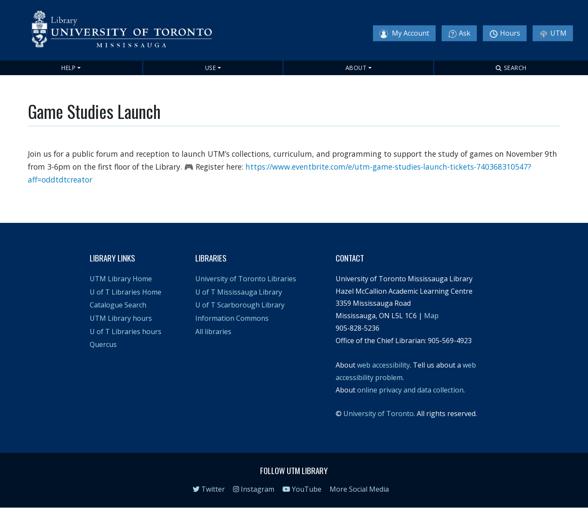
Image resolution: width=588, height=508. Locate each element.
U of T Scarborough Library (240, 305)
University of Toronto (378, 413)
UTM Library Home (121, 278)
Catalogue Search (118, 305)
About (356, 68)
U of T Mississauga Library (238, 292)
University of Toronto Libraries (245, 278)
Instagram (253, 489)
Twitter (209, 489)
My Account (404, 33)
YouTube (301, 489)
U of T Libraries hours (125, 331)
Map (431, 315)
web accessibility (383, 365)
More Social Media (359, 489)
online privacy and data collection (410, 390)
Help (68, 68)
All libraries (213, 331)
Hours (504, 33)
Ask (459, 33)
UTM (553, 33)
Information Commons (232, 318)
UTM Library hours (121, 318)
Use (210, 68)
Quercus (103, 344)
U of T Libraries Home (125, 292)
